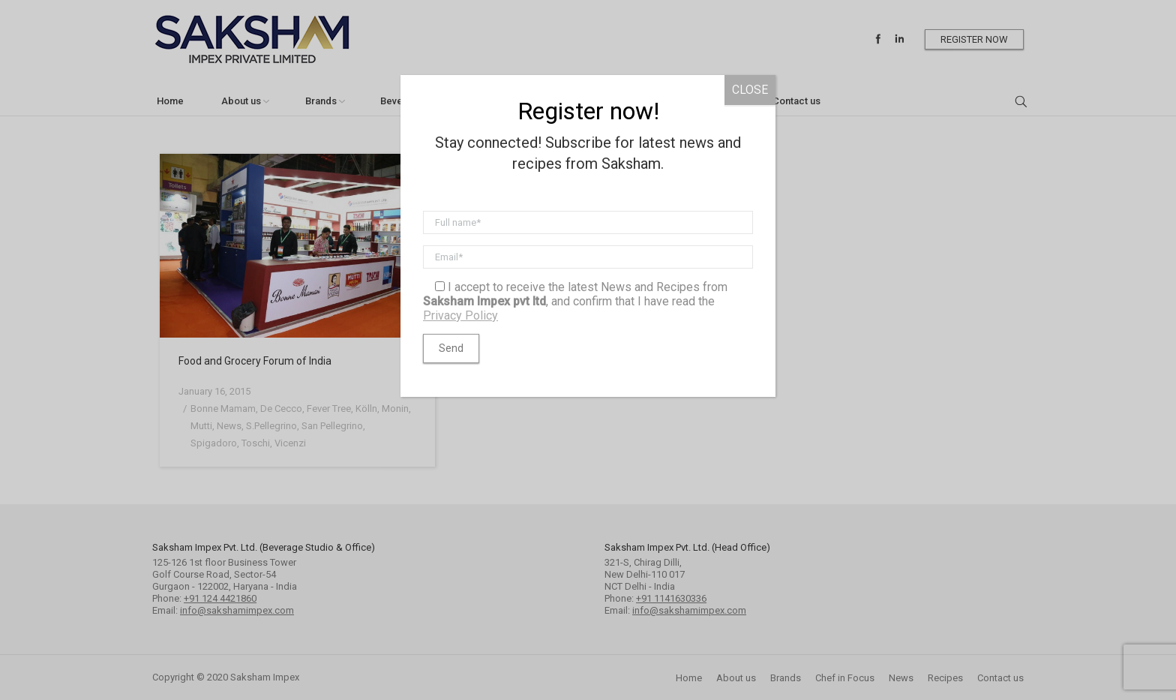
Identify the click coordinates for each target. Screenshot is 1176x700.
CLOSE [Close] (750, 90)
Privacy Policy (460, 315)
